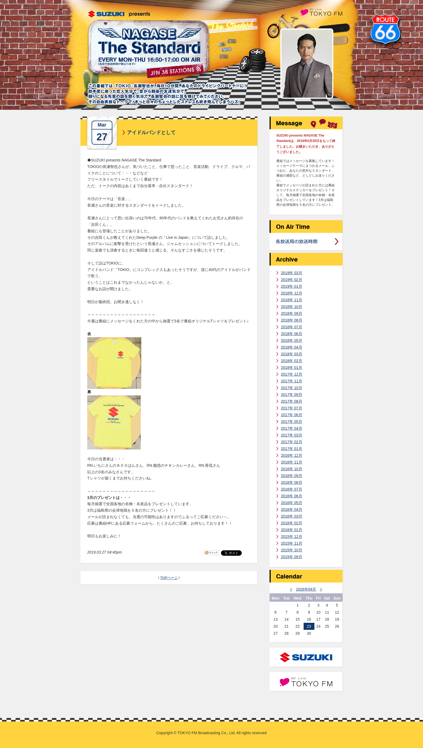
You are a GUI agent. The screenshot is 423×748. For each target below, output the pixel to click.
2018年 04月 (291, 347)
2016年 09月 (291, 476)
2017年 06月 (291, 415)
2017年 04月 (291, 428)
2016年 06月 (291, 496)
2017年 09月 (291, 394)
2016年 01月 (291, 530)
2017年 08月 (291, 401)
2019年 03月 (291, 273)
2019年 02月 (291, 280)
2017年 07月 (291, 408)
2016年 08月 (291, 482)
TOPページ (169, 578)
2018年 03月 (291, 354)
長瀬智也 (306, 63)
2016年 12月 (291, 455)
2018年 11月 (291, 300)
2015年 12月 (291, 536)
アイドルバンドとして (151, 132)
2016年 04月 (291, 509)
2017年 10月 (291, 388)
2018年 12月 (291, 293)
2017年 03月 (291, 435)
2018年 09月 (291, 313)
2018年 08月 (291, 320)
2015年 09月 (291, 557)
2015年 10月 (291, 550)
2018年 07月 (291, 327)
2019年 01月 (291, 286)
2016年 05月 (291, 503)
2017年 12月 (291, 374)
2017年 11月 (291, 381)
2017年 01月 (291, 449)
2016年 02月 (291, 523)
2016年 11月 (291, 462)
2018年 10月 (291, 307)
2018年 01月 (291, 367)
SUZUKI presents (119, 14)
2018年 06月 (291, 334)
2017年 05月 (291, 421)
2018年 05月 (291, 340)
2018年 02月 (291, 361)
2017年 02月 (291, 442)
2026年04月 (306, 589)
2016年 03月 (291, 516)
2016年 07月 (291, 489)
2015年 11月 (291, 543)
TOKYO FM (321, 12)
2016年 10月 (291, 469)
